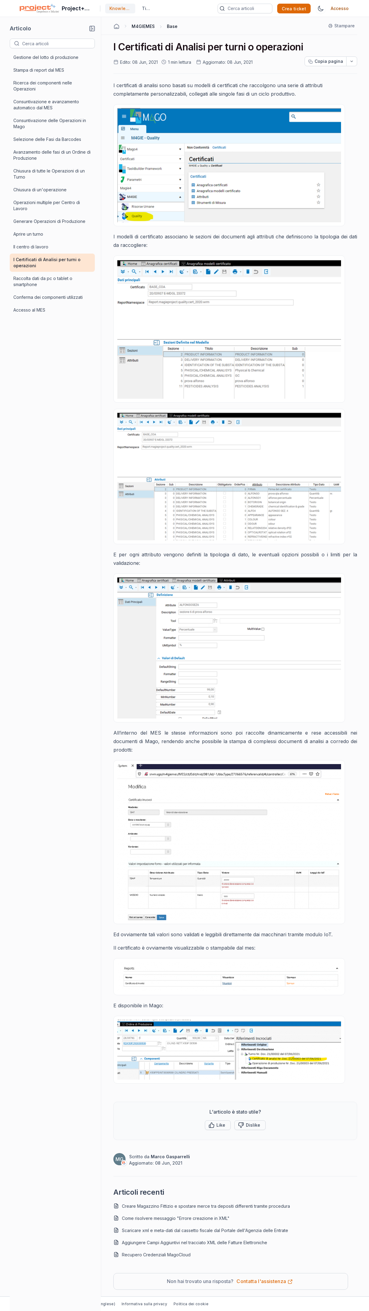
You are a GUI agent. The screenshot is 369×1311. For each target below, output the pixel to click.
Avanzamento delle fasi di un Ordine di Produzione (52, 155)
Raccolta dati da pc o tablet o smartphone (42, 281)
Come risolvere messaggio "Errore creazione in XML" (175, 1218)
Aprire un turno (28, 234)
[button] (92, 28)
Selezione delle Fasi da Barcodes (47, 139)
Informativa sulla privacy (144, 1304)
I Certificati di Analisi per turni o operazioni (47, 262)
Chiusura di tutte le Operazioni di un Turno (49, 173)
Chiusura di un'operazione (40, 189)
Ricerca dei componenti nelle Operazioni (42, 85)
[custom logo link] (39, 8)
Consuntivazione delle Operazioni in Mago (49, 123)
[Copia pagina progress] (326, 61)
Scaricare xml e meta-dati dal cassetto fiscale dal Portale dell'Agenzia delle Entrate (205, 1230)
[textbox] (58, 43)
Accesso (340, 8)
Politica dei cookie (191, 1304)
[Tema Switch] (321, 8)
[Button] (250, 1125)
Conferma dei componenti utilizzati (48, 297)
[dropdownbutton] (351, 61)
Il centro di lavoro (30, 246)
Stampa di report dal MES (38, 70)
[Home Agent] (116, 26)
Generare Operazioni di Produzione (49, 221)
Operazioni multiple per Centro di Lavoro (46, 205)
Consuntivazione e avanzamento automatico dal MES (46, 104)
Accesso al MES (29, 309)
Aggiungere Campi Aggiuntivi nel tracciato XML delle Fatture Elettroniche (194, 1242)
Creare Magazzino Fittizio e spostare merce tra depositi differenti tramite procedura (206, 1206)
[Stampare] (341, 26)
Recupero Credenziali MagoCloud (156, 1254)
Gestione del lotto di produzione (45, 57)
